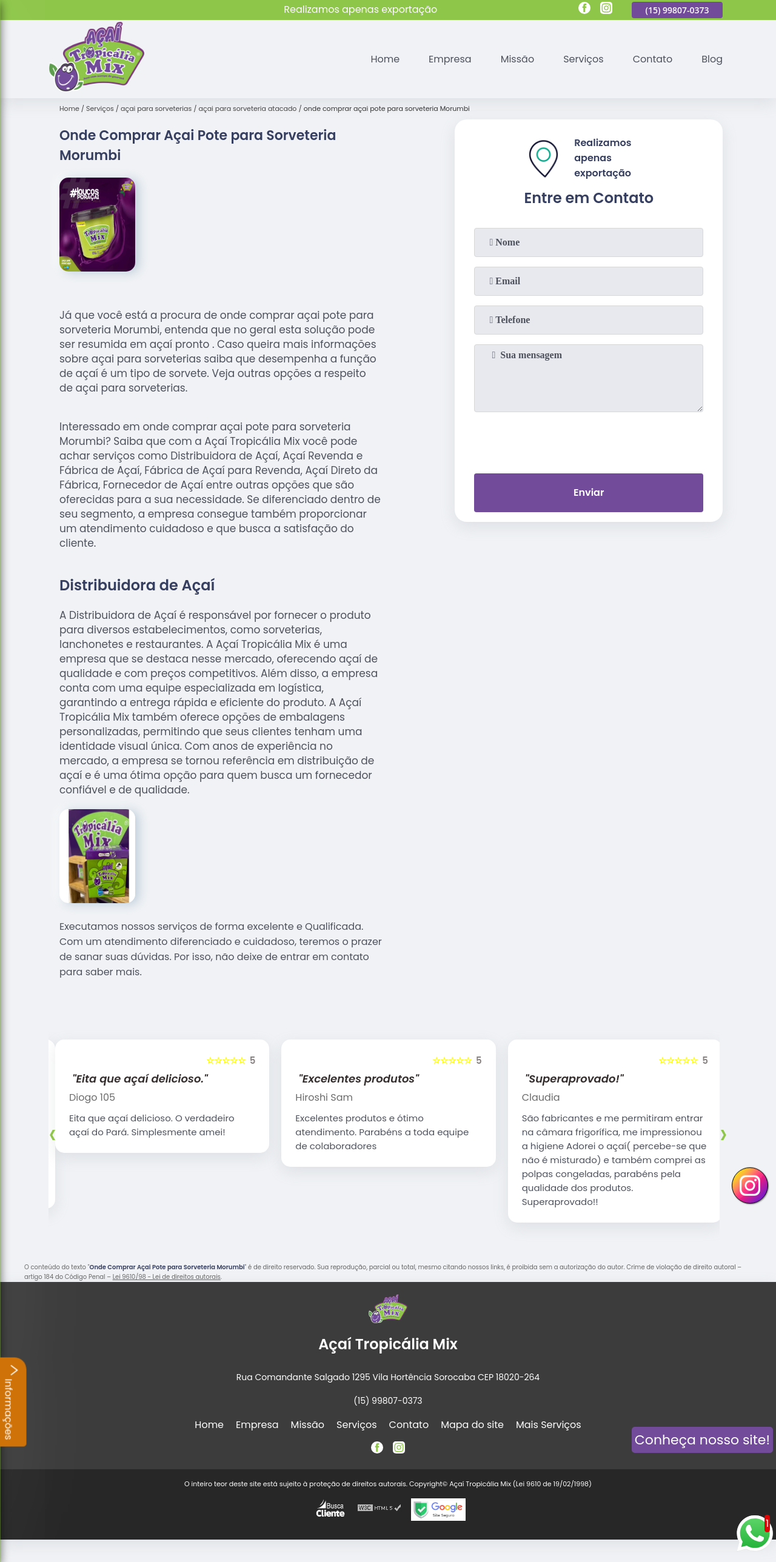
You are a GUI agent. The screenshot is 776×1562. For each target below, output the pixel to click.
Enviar (589, 492)
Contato (653, 59)
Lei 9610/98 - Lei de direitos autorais (167, 1276)
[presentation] (589, 440)
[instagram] (606, 10)
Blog (712, 59)
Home (385, 59)
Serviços (583, 59)
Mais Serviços (548, 1425)
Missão (517, 59)
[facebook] (584, 10)
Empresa (450, 59)
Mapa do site (472, 1425)
